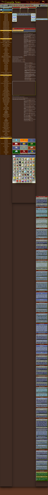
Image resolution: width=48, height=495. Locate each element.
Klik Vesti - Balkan (16, 144)
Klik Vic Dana (24, 140)
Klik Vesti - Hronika (32, 148)
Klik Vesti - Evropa (16, 152)
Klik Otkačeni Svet (32, 140)
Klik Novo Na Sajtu (24, 152)
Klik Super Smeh (24, 144)
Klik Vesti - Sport (16, 148)
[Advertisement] (24, 22)
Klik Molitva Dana (16, 140)
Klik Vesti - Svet (31, 144)
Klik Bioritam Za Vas (32, 152)
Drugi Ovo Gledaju (24, 148)
